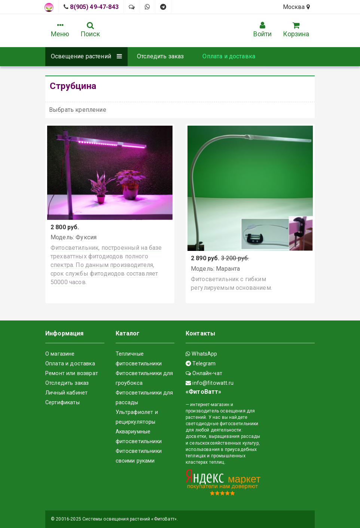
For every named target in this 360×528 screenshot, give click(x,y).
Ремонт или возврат (71, 373)
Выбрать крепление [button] (77, 109)
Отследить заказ (160, 56)
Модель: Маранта (215, 268)
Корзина (296, 30)
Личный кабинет (66, 393)
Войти (262, 30)
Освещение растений (86, 56)
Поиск (90, 30)
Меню (60, 30)
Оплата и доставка (228, 56)
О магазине (60, 354)
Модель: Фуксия (74, 237)
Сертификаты (62, 402)
